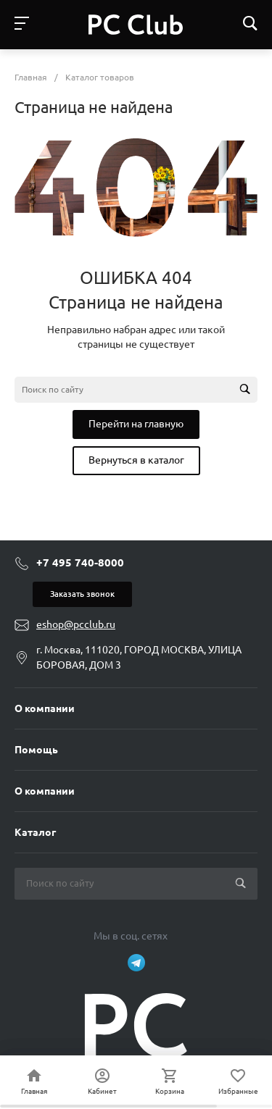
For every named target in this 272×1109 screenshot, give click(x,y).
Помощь (36, 750)
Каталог (35, 832)
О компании (45, 708)
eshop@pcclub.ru (75, 624)
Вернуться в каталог (136, 460)
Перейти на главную (136, 424)
